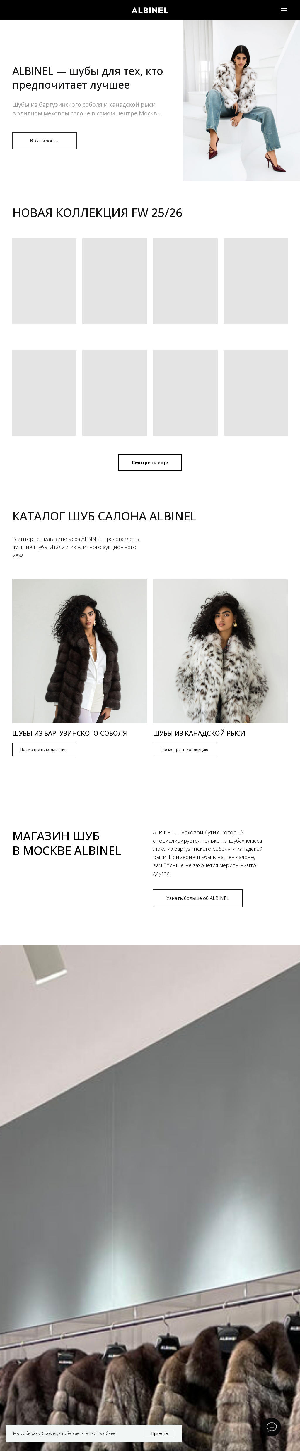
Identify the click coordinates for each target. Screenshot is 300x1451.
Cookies (49, 1433)
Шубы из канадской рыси (199, 733)
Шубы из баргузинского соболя (69, 733)
